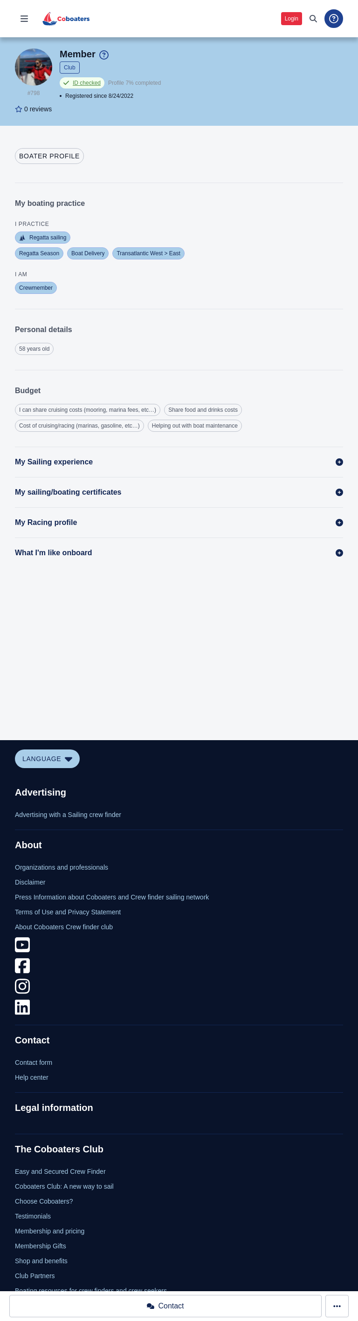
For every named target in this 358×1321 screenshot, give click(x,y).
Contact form (33, 1062)
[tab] (49, 156)
